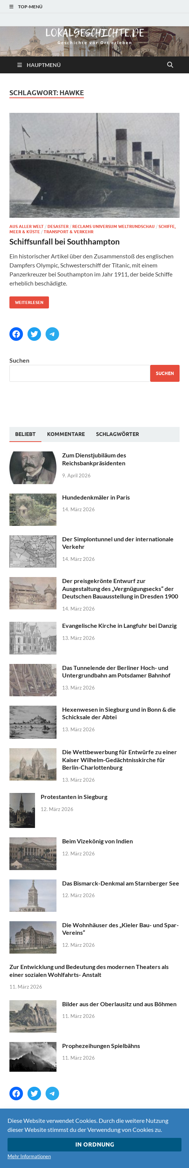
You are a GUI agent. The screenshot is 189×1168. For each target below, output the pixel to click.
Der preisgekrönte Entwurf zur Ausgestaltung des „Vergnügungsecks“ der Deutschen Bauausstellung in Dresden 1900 (120, 588)
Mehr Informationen (29, 1156)
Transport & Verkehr (68, 231)
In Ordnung (94, 1144)
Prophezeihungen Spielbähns (101, 1045)
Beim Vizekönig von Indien (97, 840)
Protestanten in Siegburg (74, 796)
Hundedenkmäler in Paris (96, 497)
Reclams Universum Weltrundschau (113, 226)
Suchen (19, 360)
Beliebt (25, 434)
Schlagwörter (117, 434)
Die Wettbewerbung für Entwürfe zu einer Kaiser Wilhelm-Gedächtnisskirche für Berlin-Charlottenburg (119, 759)
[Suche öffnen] (170, 65)
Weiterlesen (26, 300)
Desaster (58, 226)
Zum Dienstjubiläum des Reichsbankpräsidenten (94, 458)
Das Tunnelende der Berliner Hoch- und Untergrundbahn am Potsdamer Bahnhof (116, 671)
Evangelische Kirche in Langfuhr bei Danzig (119, 625)
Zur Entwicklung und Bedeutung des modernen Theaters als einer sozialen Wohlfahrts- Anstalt (89, 970)
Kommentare (66, 434)
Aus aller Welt (26, 226)
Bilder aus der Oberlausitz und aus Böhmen (119, 1003)
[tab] (25, 434)
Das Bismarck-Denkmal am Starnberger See (120, 883)
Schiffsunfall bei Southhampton (64, 241)
